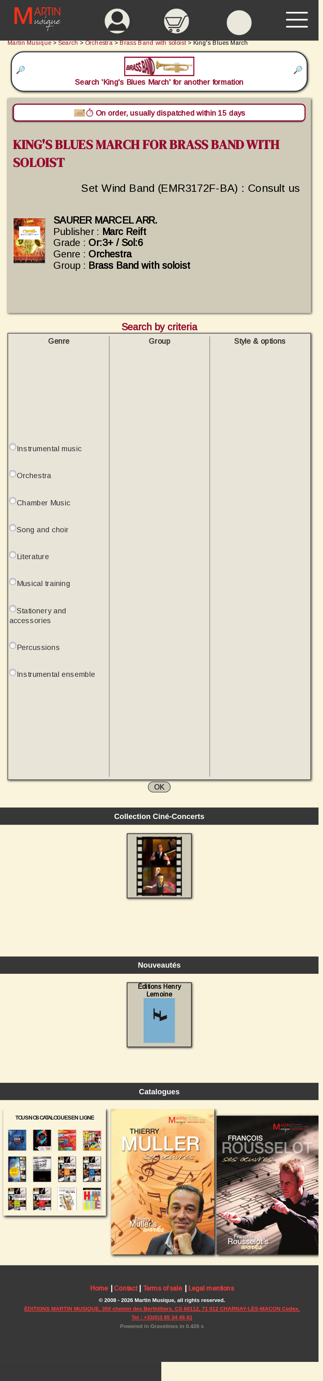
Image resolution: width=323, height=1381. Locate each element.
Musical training (43, 583)
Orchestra (34, 475)
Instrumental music (49, 448)
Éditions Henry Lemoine (159, 1013)
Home (99, 1288)
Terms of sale (162, 1288)
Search (68, 43)
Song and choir (42, 529)
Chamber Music (43, 502)
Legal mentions (211, 1288)
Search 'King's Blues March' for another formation (159, 71)
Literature (33, 556)
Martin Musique (29, 43)
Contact (125, 1288)
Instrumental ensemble (56, 674)
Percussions (38, 647)
